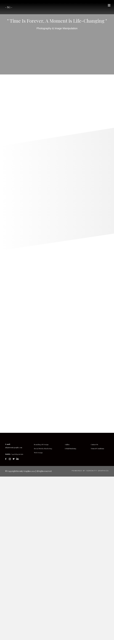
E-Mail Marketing (70, 613)
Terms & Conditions (97, 613)
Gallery (67, 609)
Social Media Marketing (43, 613)
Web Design (38, 617)
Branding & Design (41, 609)
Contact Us (94, 609)
